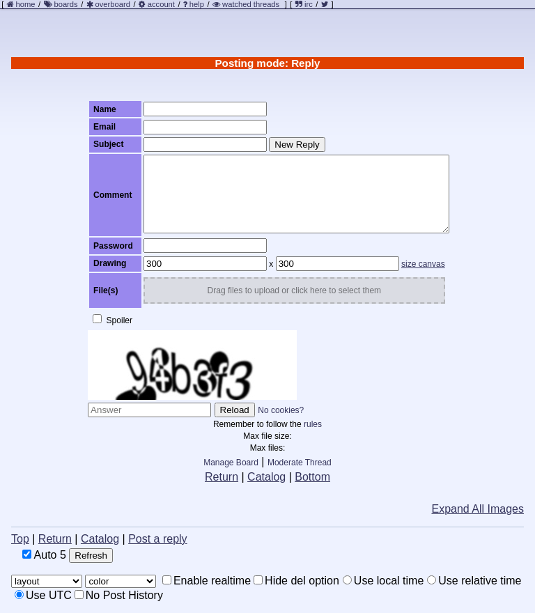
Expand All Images (477, 509)
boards (65, 4)
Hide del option (296, 581)
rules (313, 424)
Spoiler (112, 319)
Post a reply (157, 539)
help (196, 4)
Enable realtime (206, 581)
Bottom (312, 477)
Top (20, 539)
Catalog (266, 477)
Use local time (383, 581)
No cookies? (281, 410)
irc (304, 4)
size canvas (423, 264)
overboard (112, 4)
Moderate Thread (300, 462)
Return (221, 477)
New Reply (296, 144)
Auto (44, 555)
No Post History (119, 595)
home (26, 4)
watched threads (245, 4)
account (161, 4)
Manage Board (230, 462)
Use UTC (43, 595)
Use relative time (474, 581)
